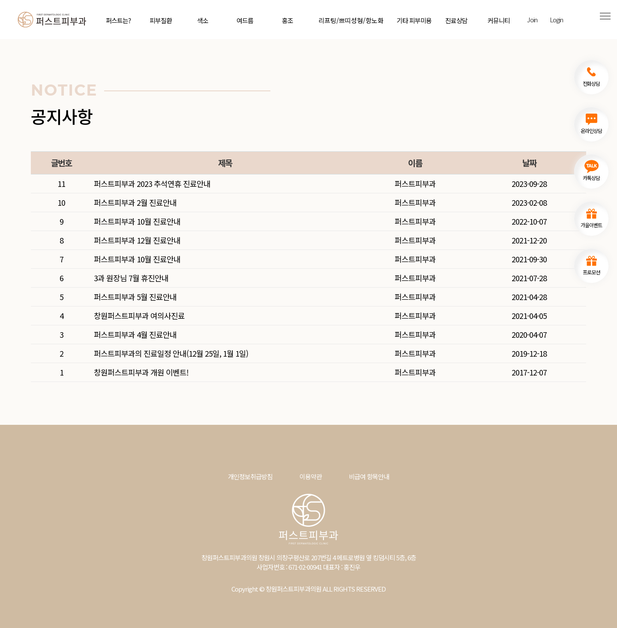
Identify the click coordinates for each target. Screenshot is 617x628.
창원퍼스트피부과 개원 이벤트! (141, 372)
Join (532, 19)
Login (556, 19)
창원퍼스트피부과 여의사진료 (139, 315)
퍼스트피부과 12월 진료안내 (137, 240)
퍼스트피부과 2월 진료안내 (135, 202)
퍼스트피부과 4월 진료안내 (135, 334)
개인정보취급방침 (250, 476)
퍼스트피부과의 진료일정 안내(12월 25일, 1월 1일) (171, 353)
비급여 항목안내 (369, 476)
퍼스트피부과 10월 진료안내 (137, 221)
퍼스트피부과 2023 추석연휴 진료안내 (152, 183)
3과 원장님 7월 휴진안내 (131, 277)
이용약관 (311, 476)
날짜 (529, 162)
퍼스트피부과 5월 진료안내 (135, 296)
